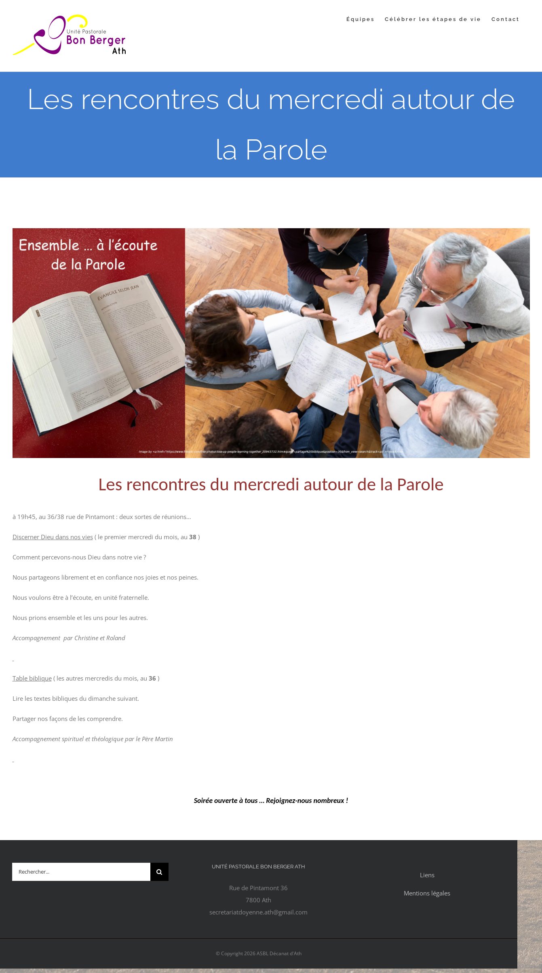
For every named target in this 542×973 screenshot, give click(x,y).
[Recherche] (159, 872)
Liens (427, 875)
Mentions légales (427, 893)
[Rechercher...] (81, 872)
